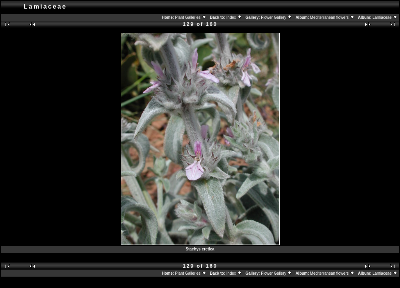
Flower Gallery (276, 17)
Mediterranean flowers (332, 17)
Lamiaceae (385, 17)
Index (234, 17)
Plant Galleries (191, 17)
